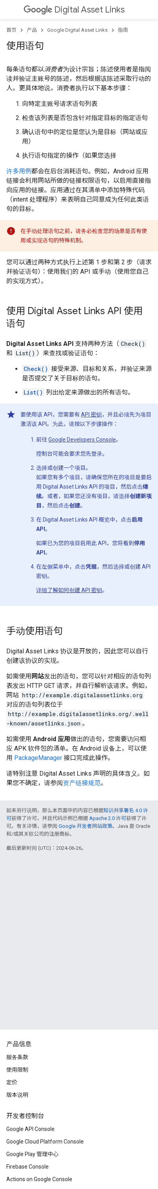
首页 (11, 30)
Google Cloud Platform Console (45, 1141)
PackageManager (38, 758)
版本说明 (17, 1095)
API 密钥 (91, 414)
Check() (36, 369)
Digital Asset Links (74, 9)
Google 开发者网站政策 (85, 826)
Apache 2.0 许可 (107, 818)
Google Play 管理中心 (32, 1154)
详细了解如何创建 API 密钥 (69, 590)
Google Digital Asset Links (77, 30)
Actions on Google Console (39, 1179)
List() (33, 392)
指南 (123, 30)
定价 (11, 1082)
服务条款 (17, 1057)
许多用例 (18, 171)
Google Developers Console (82, 439)
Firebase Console (27, 1167)
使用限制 (17, 1070)
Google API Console (30, 1129)
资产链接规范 (82, 783)
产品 (32, 30)
